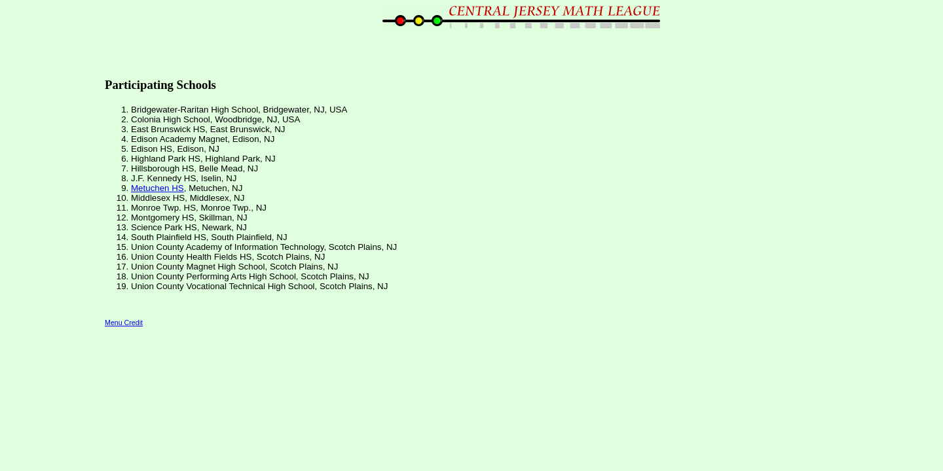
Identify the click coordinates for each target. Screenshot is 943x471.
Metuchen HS (157, 188)
